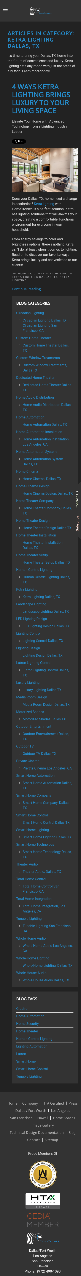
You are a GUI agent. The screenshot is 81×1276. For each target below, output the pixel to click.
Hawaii (42, 1118)
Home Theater (27, 1031)
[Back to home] (40, 10)
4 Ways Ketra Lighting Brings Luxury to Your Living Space (41, 98)
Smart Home (26, 1061)
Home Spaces (64, 1118)
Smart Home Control (32, 1069)
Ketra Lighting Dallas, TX (34, 276)
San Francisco (21, 1118)
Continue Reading (26, 289)
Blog (72, 1132)
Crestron (22, 1009)
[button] (5, 10)
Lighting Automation (31, 1046)
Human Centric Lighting (34, 1039)
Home (12, 1103)
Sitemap (51, 1140)
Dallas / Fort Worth (30, 1110)
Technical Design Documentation (37, 1132)
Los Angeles (60, 1110)
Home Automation (30, 1016)
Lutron (21, 1054)
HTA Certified (53, 1103)
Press (73, 1103)
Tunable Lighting (29, 1076)
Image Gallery (43, 1125)
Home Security (27, 1024)
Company (30, 1103)
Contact (33, 1140)
